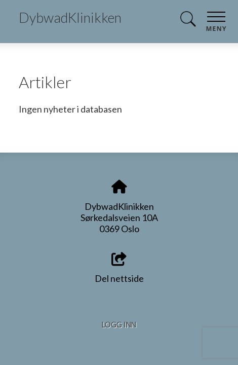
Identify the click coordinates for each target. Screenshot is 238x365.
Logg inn (119, 324)
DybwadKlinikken (70, 17)
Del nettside (119, 268)
